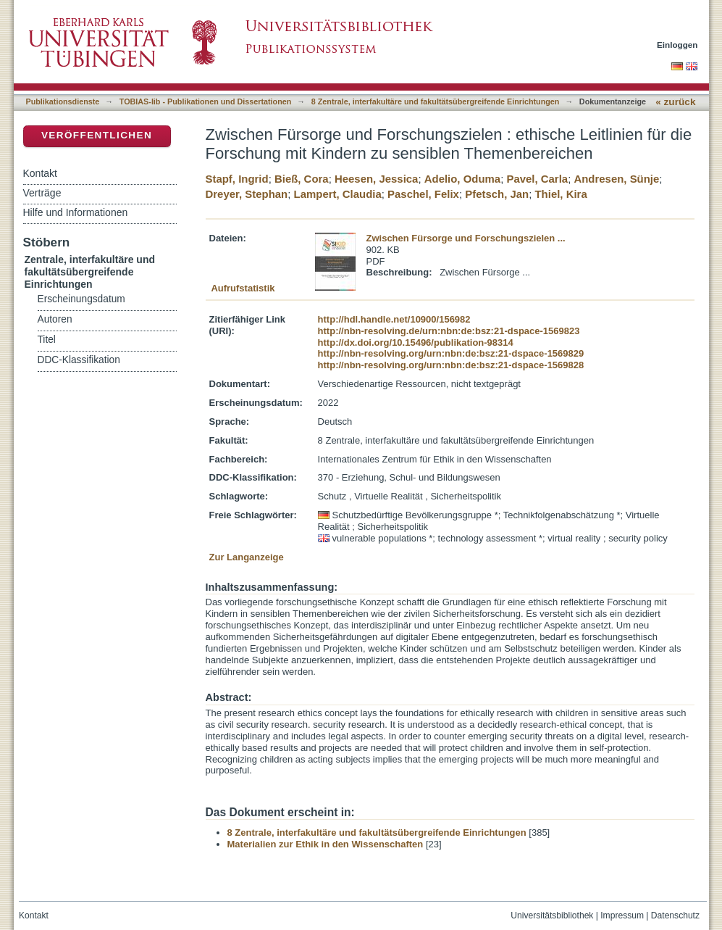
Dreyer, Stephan (247, 194)
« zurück (675, 101)
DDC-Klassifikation (79, 359)
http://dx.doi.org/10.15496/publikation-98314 (415, 342)
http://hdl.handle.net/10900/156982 (394, 319)
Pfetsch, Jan (497, 194)
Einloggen (677, 44)
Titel (47, 339)
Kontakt (40, 173)
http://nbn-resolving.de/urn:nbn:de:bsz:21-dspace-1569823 (449, 330)
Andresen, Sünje (616, 179)
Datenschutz (675, 915)
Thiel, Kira (561, 194)
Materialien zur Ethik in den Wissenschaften (325, 844)
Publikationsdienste (63, 101)
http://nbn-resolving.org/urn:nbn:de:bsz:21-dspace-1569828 (451, 365)
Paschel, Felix (423, 194)
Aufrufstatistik (242, 288)
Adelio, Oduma (462, 179)
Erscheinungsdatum (81, 299)
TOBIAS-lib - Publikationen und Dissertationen (205, 101)
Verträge (42, 193)
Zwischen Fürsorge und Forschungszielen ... (466, 238)
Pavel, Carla (537, 179)
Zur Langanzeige (246, 557)
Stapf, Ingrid (237, 179)
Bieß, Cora (301, 179)
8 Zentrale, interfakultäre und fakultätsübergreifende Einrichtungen (435, 101)
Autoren (55, 319)
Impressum (622, 915)
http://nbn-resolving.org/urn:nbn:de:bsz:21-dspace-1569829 (451, 353)
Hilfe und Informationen (75, 212)
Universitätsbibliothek (552, 915)
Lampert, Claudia (338, 194)
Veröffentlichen (96, 135)
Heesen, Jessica (376, 179)
